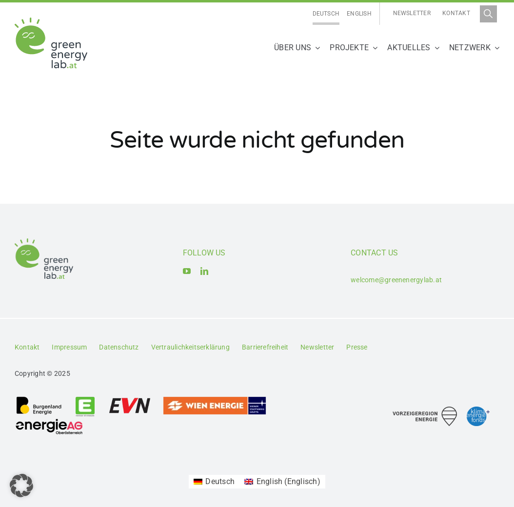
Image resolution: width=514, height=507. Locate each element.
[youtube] (187, 271)
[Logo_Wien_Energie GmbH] (214, 399)
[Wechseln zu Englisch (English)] (282, 481)
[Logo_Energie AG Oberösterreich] (49, 420)
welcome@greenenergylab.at (396, 280)
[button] (21, 485)
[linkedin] (204, 271)
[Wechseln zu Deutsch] (326, 14)
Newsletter (412, 13)
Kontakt (456, 13)
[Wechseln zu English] (359, 14)
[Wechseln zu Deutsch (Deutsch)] (214, 481)
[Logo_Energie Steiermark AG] (85, 399)
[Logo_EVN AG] (129, 399)
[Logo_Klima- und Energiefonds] (478, 410)
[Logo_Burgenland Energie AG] (39, 399)
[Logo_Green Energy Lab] (51, 21)
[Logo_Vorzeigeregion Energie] (425, 410)
